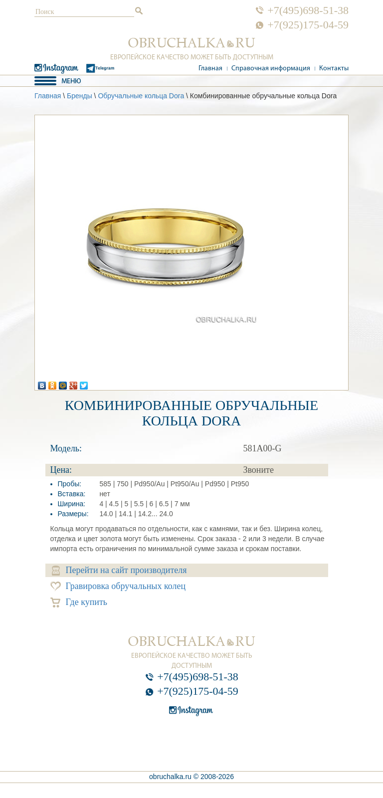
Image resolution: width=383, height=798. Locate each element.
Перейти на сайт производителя (119, 570)
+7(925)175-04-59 (308, 24)
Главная (210, 68)
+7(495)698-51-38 (308, 10)
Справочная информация (270, 68)
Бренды (79, 96)
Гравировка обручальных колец (118, 586)
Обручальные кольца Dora (141, 96)
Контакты (334, 68)
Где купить (79, 602)
